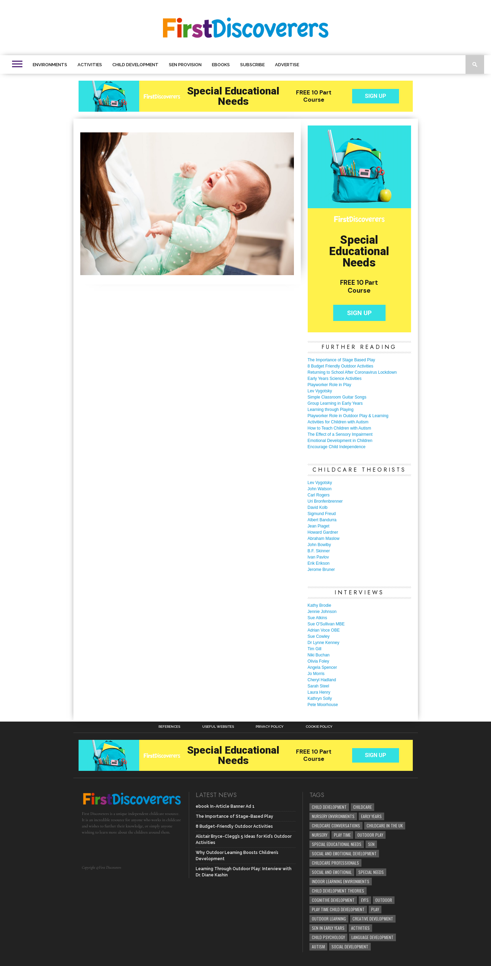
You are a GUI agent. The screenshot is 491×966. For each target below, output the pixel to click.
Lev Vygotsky (320, 391)
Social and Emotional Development (344, 853)
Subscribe (252, 64)
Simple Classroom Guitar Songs (337, 397)
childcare (362, 807)
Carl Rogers (319, 495)
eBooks (221, 64)
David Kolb (318, 507)
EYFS (365, 900)
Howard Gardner (323, 532)
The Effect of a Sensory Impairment (340, 434)
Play (375, 909)
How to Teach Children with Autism (339, 428)
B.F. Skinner (319, 551)
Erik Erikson (319, 563)
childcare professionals (335, 863)
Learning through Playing (331, 409)
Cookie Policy (319, 726)
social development (349, 946)
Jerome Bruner (321, 569)
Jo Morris (316, 673)
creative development (372, 919)
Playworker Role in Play (329, 384)
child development (329, 807)
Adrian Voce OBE (324, 630)
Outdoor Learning (329, 919)
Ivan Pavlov (318, 557)
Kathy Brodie (319, 605)
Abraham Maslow (324, 538)
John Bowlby (319, 544)
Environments (50, 64)
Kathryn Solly (320, 698)
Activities (90, 64)
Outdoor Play (370, 835)
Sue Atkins (317, 617)
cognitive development (333, 900)
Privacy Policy (270, 726)
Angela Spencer (322, 667)
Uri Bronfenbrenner (325, 501)
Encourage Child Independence (337, 446)
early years (371, 816)
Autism (318, 946)
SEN (371, 844)
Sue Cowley (319, 636)
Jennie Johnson (322, 611)
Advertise (287, 64)
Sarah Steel (318, 686)
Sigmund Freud (322, 513)
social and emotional (332, 872)
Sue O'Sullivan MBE (326, 624)
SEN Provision (185, 64)
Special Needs (371, 872)
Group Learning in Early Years (335, 403)
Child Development (135, 64)
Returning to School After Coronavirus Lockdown (352, 372)
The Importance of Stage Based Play (341, 360)
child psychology (328, 937)
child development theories (338, 891)
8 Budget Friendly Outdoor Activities (341, 366)
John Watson (320, 488)
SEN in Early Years (328, 928)
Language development (372, 937)
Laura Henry (319, 692)
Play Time (342, 835)
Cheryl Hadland (322, 679)
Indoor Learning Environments (340, 881)
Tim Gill (314, 648)
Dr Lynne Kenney (323, 642)
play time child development (338, 909)
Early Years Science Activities (335, 378)
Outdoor (383, 900)
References (169, 726)
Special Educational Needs (336, 844)
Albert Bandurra (322, 519)
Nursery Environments (333, 816)
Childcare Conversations (336, 825)
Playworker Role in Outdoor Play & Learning (348, 415)
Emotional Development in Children (340, 440)
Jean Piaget (318, 526)
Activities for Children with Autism (338, 422)
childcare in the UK (385, 825)
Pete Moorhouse (323, 704)
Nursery (319, 835)
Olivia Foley (318, 661)
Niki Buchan (319, 655)
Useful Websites (218, 726)
